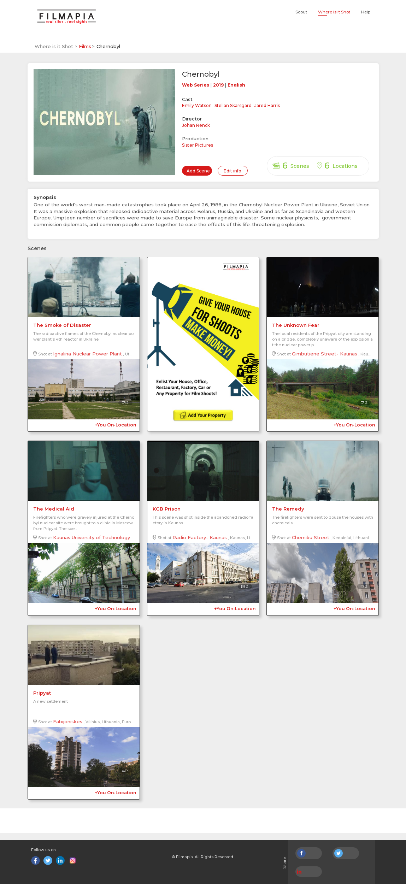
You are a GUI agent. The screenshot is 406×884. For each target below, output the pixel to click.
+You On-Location (115, 425)
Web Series (195, 85)
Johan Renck (196, 125)
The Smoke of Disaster (62, 325)
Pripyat (42, 693)
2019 (218, 85)
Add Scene (198, 170)
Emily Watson (197, 105)
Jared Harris (267, 105)
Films (85, 46)
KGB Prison (167, 509)
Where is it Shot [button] (334, 12)
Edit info (232, 170)
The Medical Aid (53, 509)
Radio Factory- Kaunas (199, 537)
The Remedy (288, 509)
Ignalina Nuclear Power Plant (87, 353)
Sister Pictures (197, 145)
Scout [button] (301, 12)
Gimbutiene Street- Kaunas (324, 353)
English (236, 85)
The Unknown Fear (295, 325)
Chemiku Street (310, 537)
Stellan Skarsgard (233, 105)
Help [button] (365, 12)
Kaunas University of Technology (91, 537)
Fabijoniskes (67, 721)
